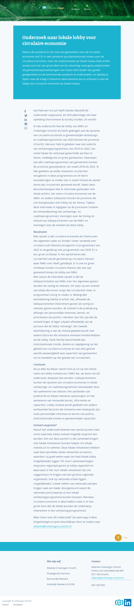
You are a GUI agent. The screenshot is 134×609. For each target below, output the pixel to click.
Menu (87, 8)
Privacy (5, 605)
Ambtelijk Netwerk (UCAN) (61, 584)
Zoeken (75, 8)
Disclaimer (18, 605)
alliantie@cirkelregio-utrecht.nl (52, 526)
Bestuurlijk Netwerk (57, 578)
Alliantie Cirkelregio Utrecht (61, 568)
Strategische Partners (58, 573)
